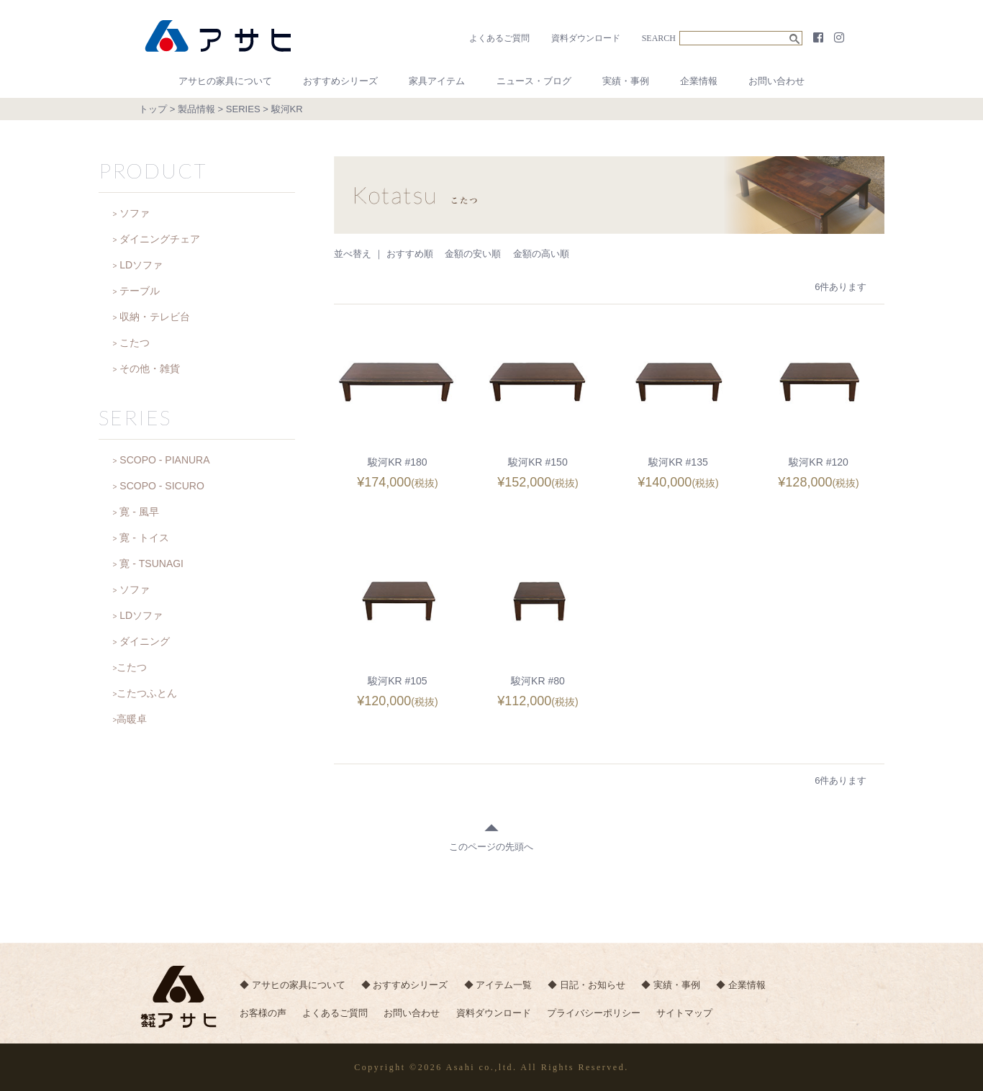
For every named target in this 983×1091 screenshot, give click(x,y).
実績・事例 (625, 81)
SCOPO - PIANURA (164, 460)
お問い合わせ (776, 81)
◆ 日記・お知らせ (590, 985)
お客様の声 (263, 1014)
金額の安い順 (473, 253)
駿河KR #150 (537, 462)
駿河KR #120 (818, 462)
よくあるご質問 (499, 38)
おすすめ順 (409, 253)
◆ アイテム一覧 (500, 985)
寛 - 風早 (138, 511)
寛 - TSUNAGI (151, 563)
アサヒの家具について (225, 81)
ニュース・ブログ (534, 81)
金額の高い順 (541, 253)
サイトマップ (689, 1014)
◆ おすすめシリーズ (405, 985)
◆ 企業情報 (746, 985)
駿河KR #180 (397, 462)
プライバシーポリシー (598, 1014)
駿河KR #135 (677, 462)
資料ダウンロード (585, 38)
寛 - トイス (143, 537)
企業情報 (698, 81)
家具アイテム (437, 81)
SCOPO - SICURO (161, 486)
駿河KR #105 (397, 681)
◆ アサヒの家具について (292, 985)
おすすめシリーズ (340, 81)
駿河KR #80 (538, 681)
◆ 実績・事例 (675, 985)
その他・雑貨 (149, 368)
